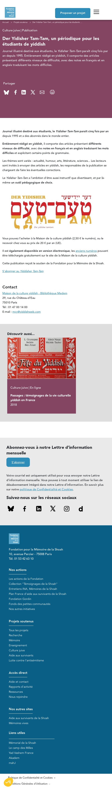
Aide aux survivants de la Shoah (29, 718)
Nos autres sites (21, 709)
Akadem (14, 758)
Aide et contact (18, 682)
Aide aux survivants (21, 655)
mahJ (12, 763)
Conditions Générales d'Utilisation (27, 784)
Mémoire (14, 640)
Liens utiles (17, 733)
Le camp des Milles (21, 748)
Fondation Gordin (20, 599)
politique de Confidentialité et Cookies (46, 489)
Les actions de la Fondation (26, 579)
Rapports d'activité (21, 687)
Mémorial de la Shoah (22, 743)
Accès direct (18, 672)
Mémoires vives (18, 723)
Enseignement (18, 645)
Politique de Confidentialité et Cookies (30, 778)
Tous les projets (18, 630)
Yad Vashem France (21, 753)
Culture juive (17, 650)
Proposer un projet (72, 13)
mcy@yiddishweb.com (26, 312)
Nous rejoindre (18, 697)
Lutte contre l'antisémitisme (26, 660)
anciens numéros (86, 251)
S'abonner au (22, 271)
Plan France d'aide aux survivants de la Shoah (37, 594)
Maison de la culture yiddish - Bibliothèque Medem (34, 293)
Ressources (16, 692)
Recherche (15, 635)
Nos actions (17, 570)
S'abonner (18, 462)
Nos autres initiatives (22, 609)
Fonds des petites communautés (29, 604)
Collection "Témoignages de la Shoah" (33, 584)
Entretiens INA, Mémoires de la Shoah (33, 589)
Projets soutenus (21, 621)
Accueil (5, 22)
